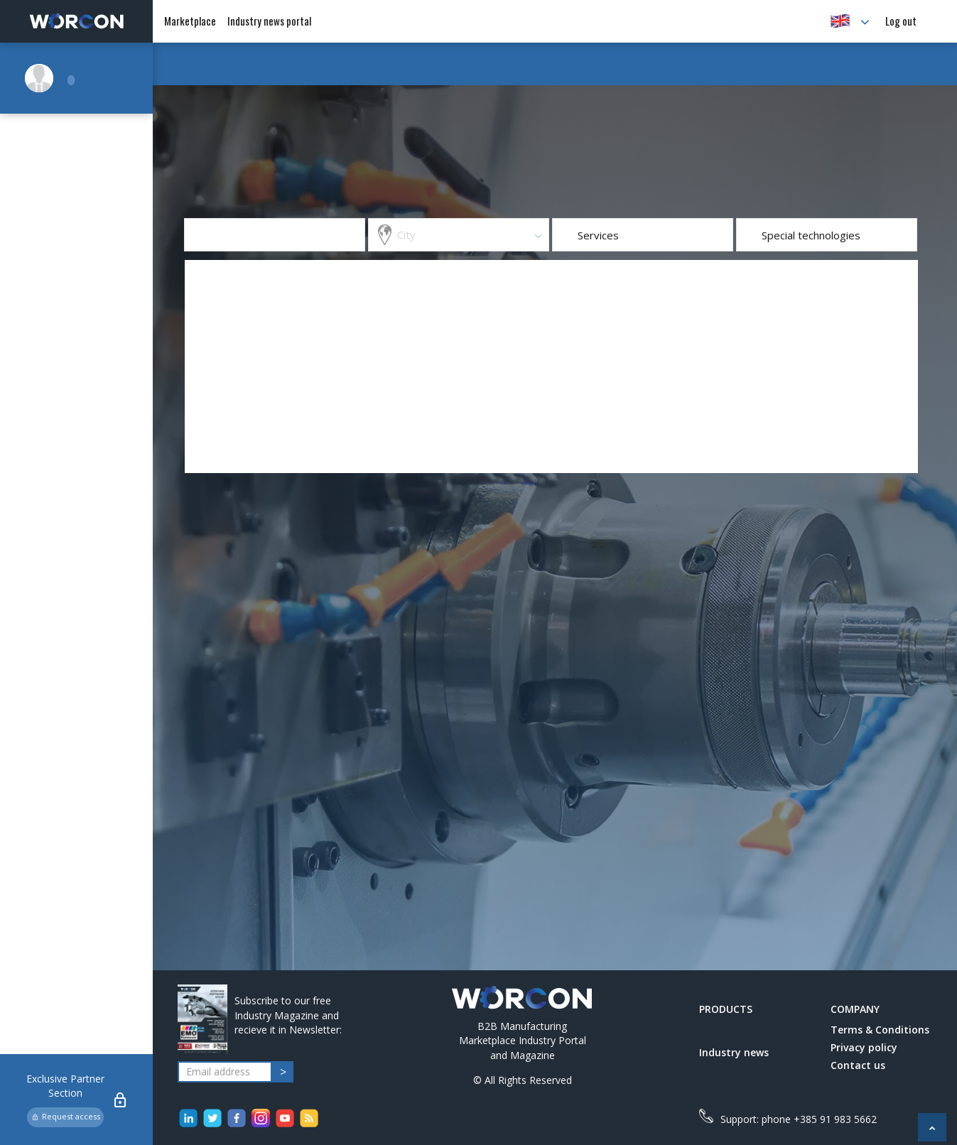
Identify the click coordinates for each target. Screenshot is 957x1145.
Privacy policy (864, 1047)
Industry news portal (269, 20)
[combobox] (458, 235)
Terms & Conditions (880, 1029)
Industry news (734, 1052)
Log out (901, 20)
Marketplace (190, 20)
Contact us (858, 1065)
